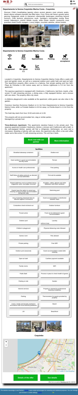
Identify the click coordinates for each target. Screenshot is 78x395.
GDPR (40, 392)
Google (26, 390)
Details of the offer (25, 378)
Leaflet (61, 371)
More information (61, 141)
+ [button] (6, 342)
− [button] (6, 345)
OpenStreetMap (70, 371)
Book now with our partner (36, 141)
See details (52, 378)
